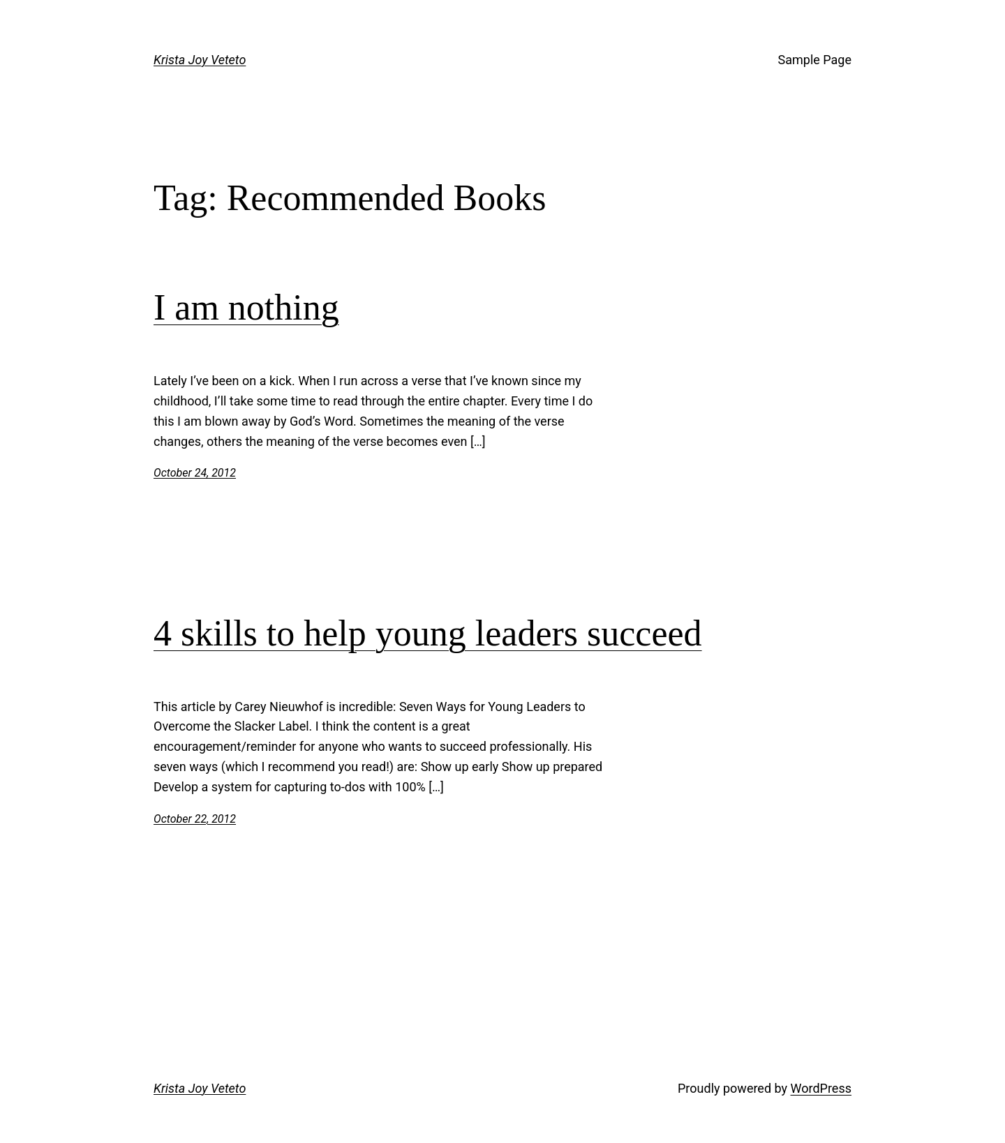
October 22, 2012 (195, 819)
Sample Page (814, 59)
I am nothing (246, 307)
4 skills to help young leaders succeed (428, 633)
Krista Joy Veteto (200, 59)
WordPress (821, 1088)
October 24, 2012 (195, 472)
